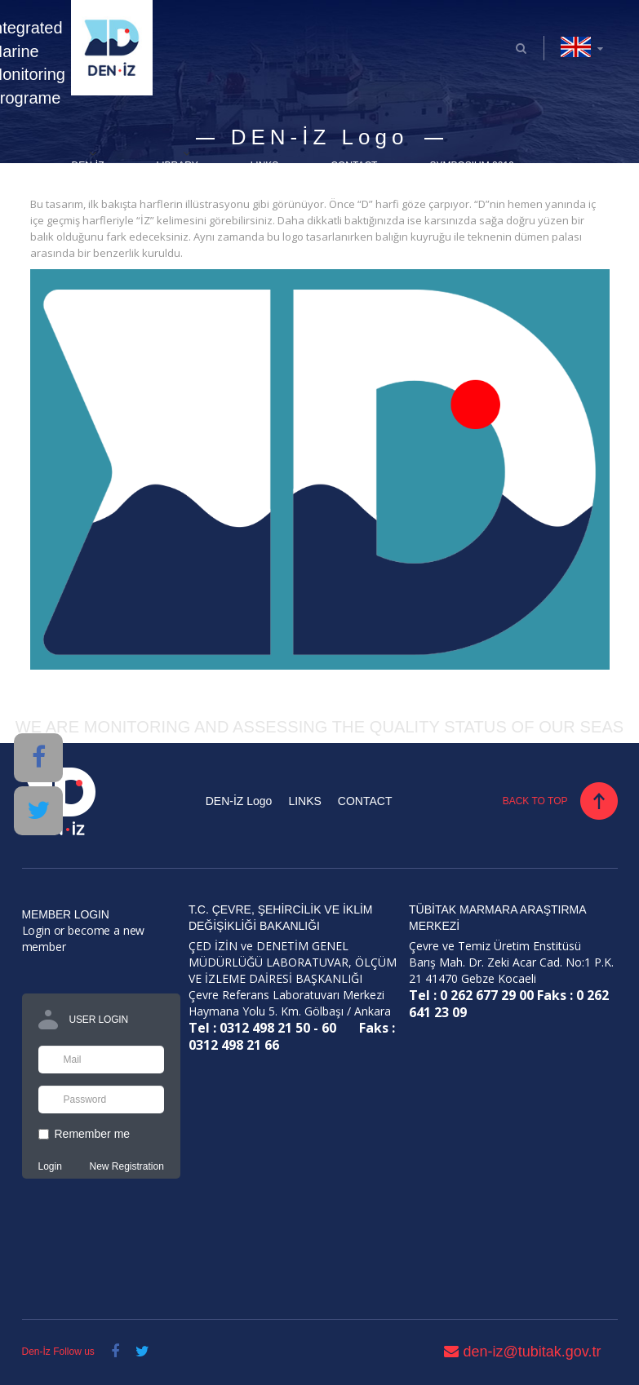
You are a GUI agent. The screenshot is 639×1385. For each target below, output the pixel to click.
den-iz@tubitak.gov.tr (522, 1351)
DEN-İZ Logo (239, 801)
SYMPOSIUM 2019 (471, 165)
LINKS (265, 165)
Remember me (84, 1133)
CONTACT (354, 165)
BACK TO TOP (535, 801)
